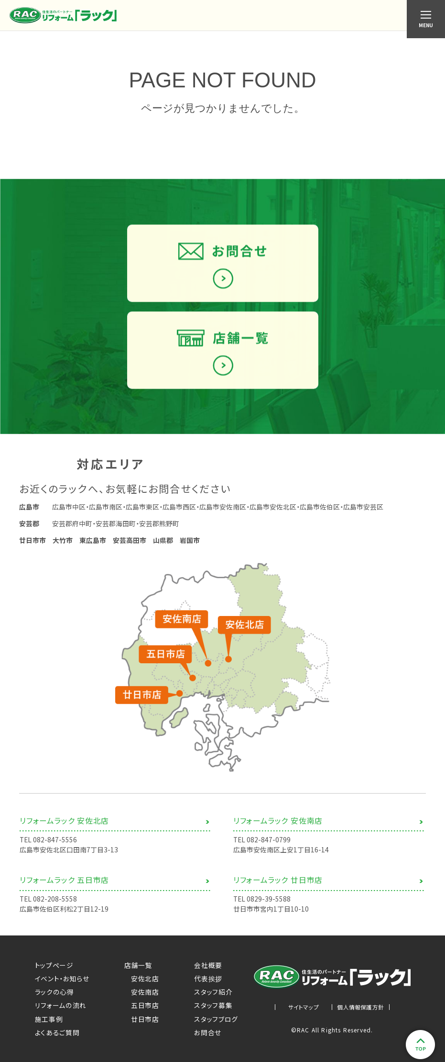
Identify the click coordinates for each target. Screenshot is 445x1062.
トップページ (54, 965)
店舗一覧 (138, 965)
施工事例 (49, 1019)
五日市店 (141, 1005)
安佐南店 (141, 992)
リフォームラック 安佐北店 (64, 825)
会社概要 (208, 965)
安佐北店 (141, 978)
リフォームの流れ (61, 1005)
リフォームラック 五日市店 (64, 885)
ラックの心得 (54, 992)
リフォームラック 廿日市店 (278, 885)
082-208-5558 (55, 904)
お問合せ (207, 1032)
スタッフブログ (216, 1019)
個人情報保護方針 (360, 1007)
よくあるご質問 (57, 1032)
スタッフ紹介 (213, 992)
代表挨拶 (208, 978)
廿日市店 (141, 1019)
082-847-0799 (269, 845)
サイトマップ (303, 1007)
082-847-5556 (55, 845)
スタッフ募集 (213, 1005)
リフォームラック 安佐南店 (278, 825)
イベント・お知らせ (62, 978)
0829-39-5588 (269, 904)
